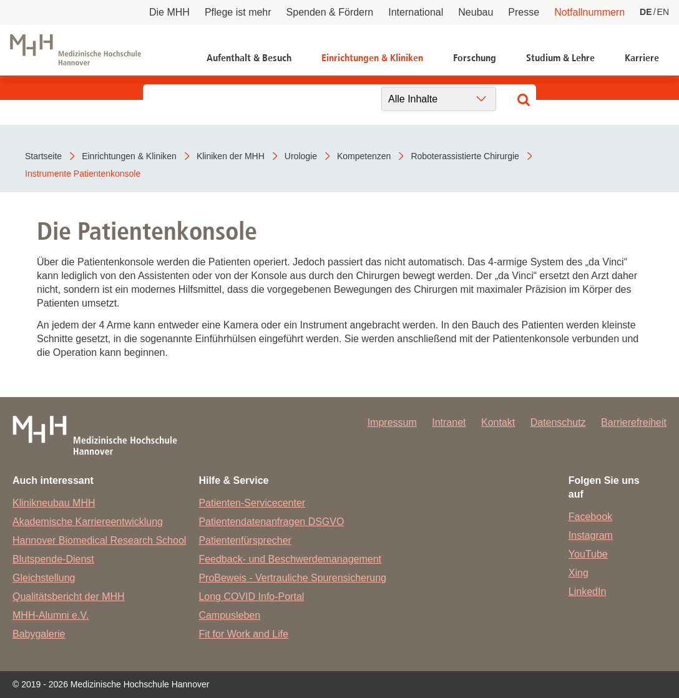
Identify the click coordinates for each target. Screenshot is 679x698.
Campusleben (229, 615)
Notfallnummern (589, 12)
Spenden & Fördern (330, 12)
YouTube (588, 554)
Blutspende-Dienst (53, 559)
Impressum (392, 422)
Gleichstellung (44, 578)
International (415, 12)
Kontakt (498, 422)
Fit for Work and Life (243, 634)
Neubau (475, 12)
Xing (579, 573)
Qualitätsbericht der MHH (68, 596)
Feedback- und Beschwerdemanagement (289, 559)
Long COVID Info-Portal (251, 596)
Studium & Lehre (560, 58)
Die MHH (169, 12)
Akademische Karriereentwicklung (87, 521)
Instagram (591, 535)
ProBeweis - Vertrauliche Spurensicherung (292, 578)
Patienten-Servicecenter (251, 503)
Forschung (474, 58)
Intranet (449, 422)
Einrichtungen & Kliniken (372, 58)
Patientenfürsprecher (244, 540)
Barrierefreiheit (634, 422)
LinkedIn (588, 591)
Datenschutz (558, 422)
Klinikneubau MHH (53, 503)
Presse (523, 12)
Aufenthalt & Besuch (249, 58)
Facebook (590, 516)
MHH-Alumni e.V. (50, 615)
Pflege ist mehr (238, 12)
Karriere (642, 58)
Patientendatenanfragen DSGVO (271, 521)
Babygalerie (39, 634)
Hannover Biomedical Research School (99, 540)
